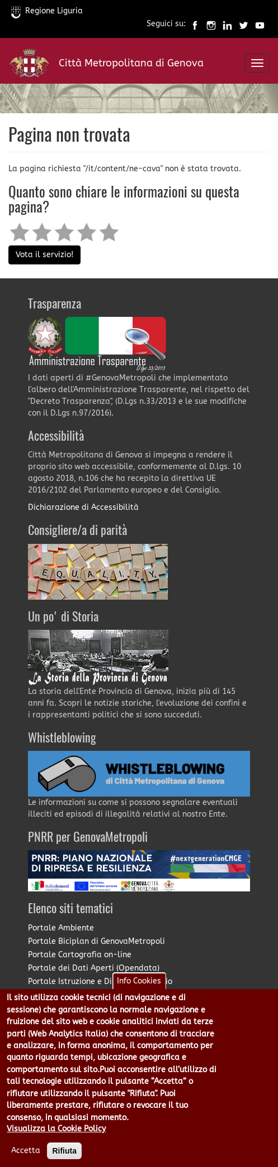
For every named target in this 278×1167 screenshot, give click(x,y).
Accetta (25, 1150)
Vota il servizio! (44, 254)
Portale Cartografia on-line (79, 954)
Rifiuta (64, 1150)
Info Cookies (139, 981)
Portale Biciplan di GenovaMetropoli (96, 941)
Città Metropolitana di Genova (131, 63)
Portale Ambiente (61, 928)
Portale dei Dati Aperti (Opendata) (93, 968)
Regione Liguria (47, 11)
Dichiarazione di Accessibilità (83, 507)
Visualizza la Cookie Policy (56, 1129)
